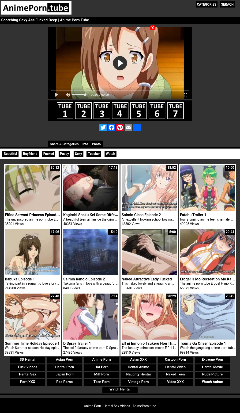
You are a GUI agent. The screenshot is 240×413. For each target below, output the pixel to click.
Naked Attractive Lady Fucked (147, 279)
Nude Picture (212, 374)
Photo (96, 144)
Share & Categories (64, 144)
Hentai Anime (138, 367)
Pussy (64, 154)
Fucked (48, 154)
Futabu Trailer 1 (193, 215)
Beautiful (10, 154)
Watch (110, 154)
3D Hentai (27, 359)
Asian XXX (138, 359)
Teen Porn (102, 382)
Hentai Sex (27, 374)
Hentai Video (175, 367)
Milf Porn (101, 374)
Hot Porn (101, 367)
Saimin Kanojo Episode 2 (84, 279)
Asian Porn (64, 359)
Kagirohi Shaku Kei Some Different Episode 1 (101, 215)
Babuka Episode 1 (20, 279)
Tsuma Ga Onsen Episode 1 (203, 343)
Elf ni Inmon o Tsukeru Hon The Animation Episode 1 (166, 343)
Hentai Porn (64, 367)
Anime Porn (101, 359)
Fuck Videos (27, 367)
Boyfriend (30, 154)
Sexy (78, 154)
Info (85, 144)
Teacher (94, 154)
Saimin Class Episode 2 (141, 215)
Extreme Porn (212, 359)
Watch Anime (212, 382)
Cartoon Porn (175, 359)
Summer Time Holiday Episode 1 (32, 343)
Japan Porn (65, 374)
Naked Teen (175, 374)
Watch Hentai (120, 389)
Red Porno (64, 382)
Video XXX (175, 382)
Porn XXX (27, 382)
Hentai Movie (212, 367)
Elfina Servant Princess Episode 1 (33, 215)
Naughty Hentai (138, 374)
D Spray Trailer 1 (77, 343)
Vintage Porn (138, 382)
